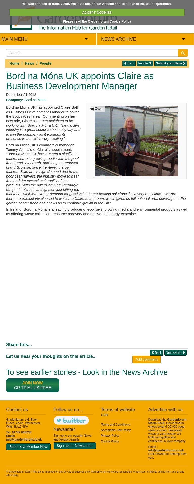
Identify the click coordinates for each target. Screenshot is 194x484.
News (29, 63)
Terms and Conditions (115, 424)
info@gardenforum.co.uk (24, 439)
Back (129, 63)
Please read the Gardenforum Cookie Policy (97, 21)
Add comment (146, 359)
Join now (32, 383)
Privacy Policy (110, 435)
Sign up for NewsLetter (75, 446)
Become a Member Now (28, 447)
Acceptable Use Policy (116, 430)
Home (14, 63)
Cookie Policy (110, 441)
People (45, 63)
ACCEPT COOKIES (97, 12)
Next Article (175, 353)
